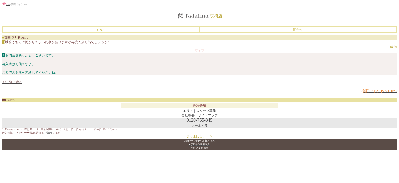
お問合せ (47, 132)
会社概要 (188, 115)
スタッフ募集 (206, 111)
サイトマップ (208, 115)
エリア (188, 111)
